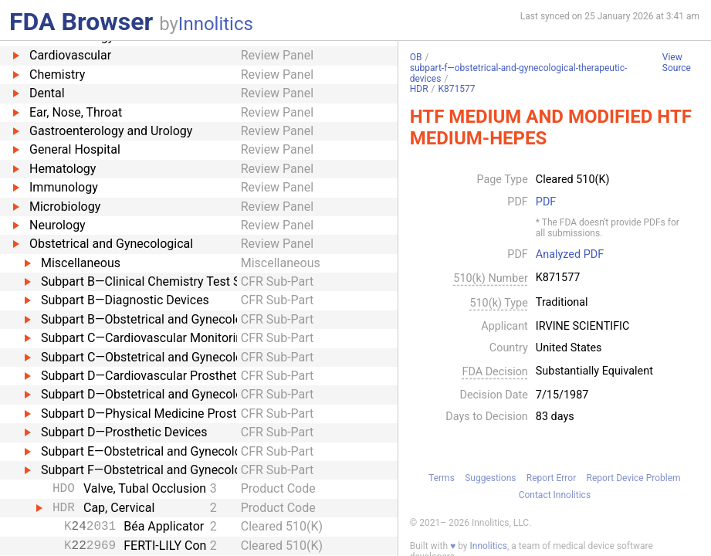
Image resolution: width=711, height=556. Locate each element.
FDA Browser (81, 21)
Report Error (551, 478)
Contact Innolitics (555, 495)
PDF (546, 202)
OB (416, 57)
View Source (676, 63)
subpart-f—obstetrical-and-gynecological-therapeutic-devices (519, 73)
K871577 (457, 88)
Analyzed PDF (570, 255)
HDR (419, 88)
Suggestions (490, 478)
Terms (441, 478)
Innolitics (215, 24)
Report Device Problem (634, 478)
